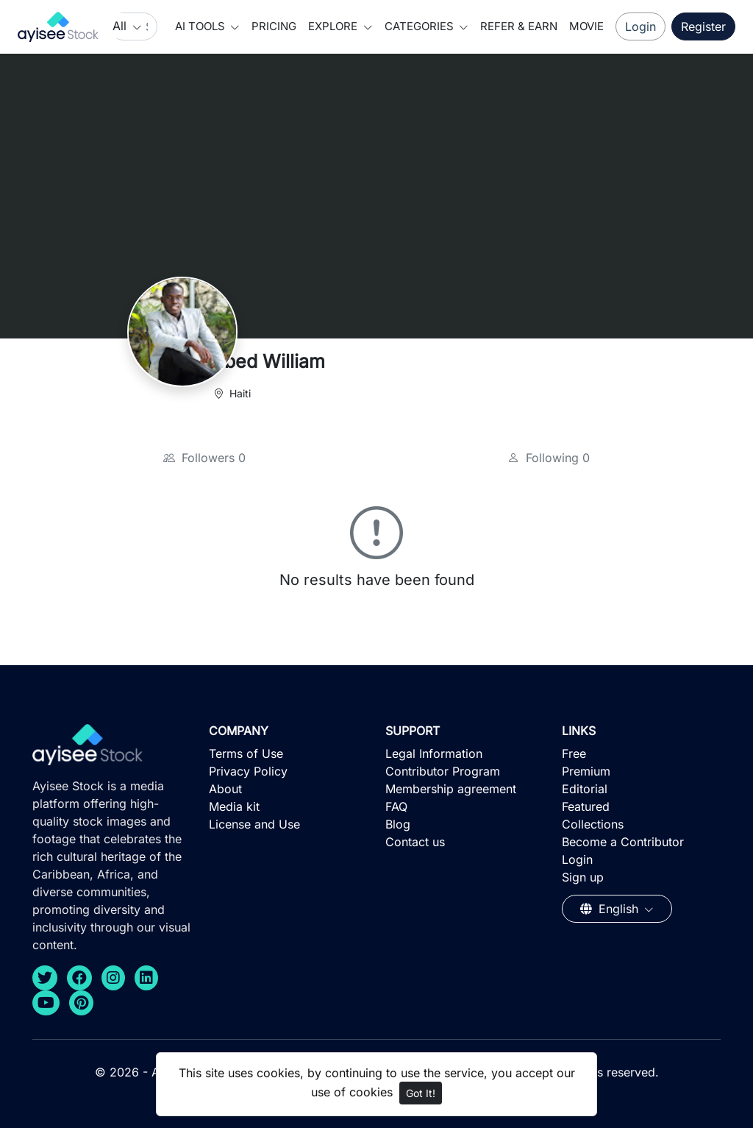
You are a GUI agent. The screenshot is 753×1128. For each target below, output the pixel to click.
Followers (204, 458)
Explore (334, 26)
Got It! (420, 1093)
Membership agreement (450, 788)
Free (574, 753)
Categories (421, 26)
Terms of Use (246, 753)
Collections (593, 824)
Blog (397, 824)
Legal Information (433, 753)
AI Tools (201, 26)
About (225, 788)
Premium (586, 771)
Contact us (415, 841)
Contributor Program (442, 771)
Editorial (584, 788)
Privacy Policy (248, 771)
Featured (586, 806)
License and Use (254, 824)
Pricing (273, 26)
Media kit (234, 806)
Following (548, 458)
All (121, 25)
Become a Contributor (623, 841)
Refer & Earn (518, 26)
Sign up (583, 877)
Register (703, 26)
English (611, 908)
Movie (586, 26)
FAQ (396, 806)
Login (640, 26)
